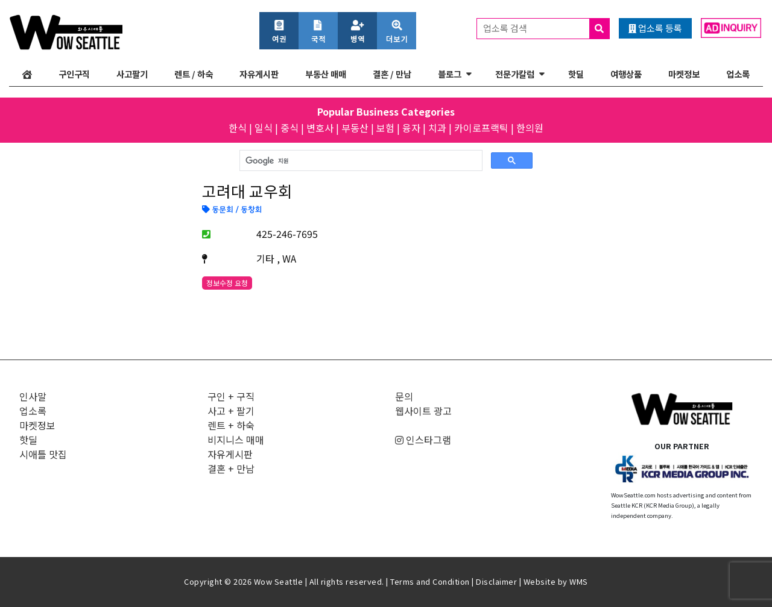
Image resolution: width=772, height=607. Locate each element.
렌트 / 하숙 (193, 73)
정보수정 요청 (227, 283)
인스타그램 (423, 439)
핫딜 (576, 73)
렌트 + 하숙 (231, 425)
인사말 (32, 396)
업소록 (738, 73)
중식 (289, 127)
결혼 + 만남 (231, 468)
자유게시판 (259, 73)
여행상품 (626, 73)
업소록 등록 (655, 28)
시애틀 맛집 (43, 454)
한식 (238, 127)
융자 (411, 127)
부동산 (355, 127)
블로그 (449, 73)
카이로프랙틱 (481, 127)
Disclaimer (496, 581)
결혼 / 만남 (392, 73)
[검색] (359, 161)
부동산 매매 (325, 73)
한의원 (529, 127)
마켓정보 (684, 73)
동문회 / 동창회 (232, 210)
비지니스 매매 (235, 439)
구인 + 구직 (231, 396)
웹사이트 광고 (423, 410)
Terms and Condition (430, 581)
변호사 (320, 127)
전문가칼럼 (514, 73)
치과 (437, 127)
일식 (264, 127)
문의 (404, 396)
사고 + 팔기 (231, 410)
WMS (578, 581)
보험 (385, 127)
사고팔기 (132, 73)
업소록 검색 (546, 29)
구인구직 (74, 73)
